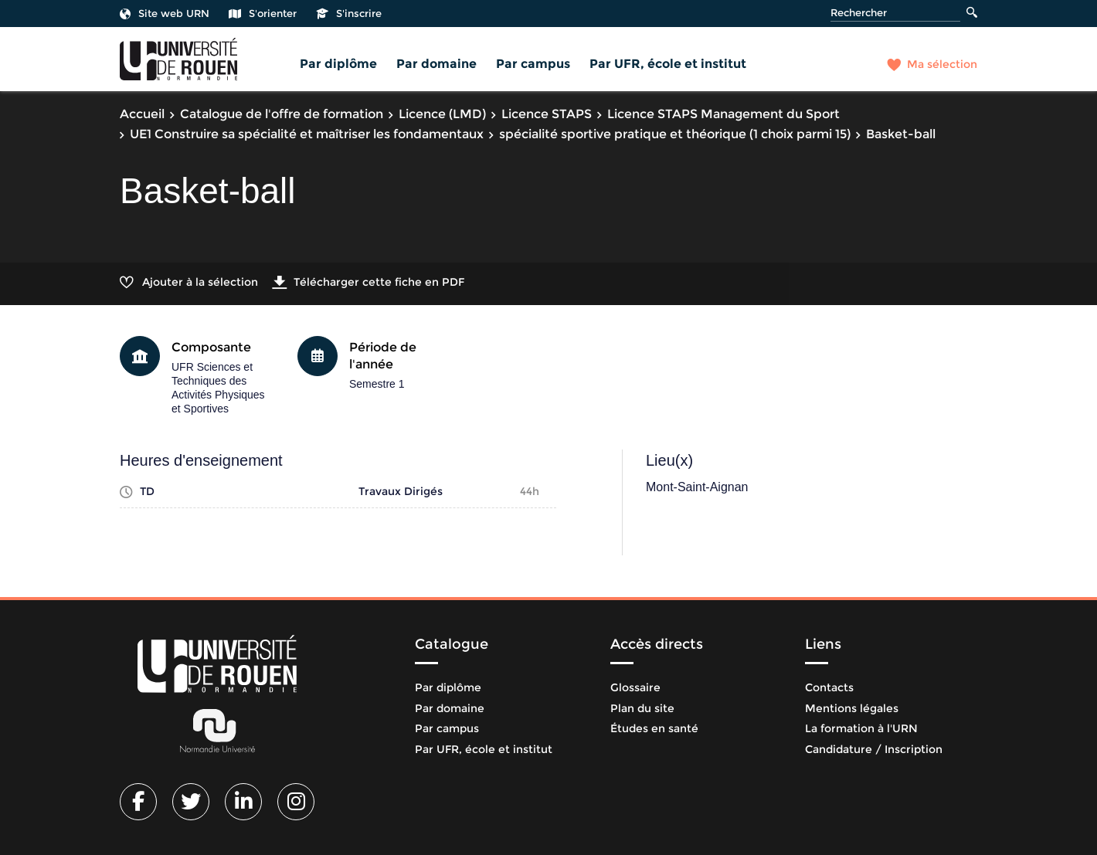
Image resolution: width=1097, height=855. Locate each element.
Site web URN (164, 13)
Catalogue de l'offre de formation (281, 114)
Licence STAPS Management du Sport (723, 114)
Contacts (829, 687)
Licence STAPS (546, 114)
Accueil (142, 114)
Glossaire (635, 687)
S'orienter (263, 13)
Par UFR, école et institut (667, 63)
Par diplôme (338, 63)
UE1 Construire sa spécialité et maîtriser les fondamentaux (307, 134)
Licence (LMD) (442, 114)
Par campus (533, 63)
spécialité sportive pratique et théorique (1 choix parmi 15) (675, 134)
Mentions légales (851, 708)
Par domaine (436, 63)
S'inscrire (349, 13)
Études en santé (654, 728)
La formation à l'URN (861, 728)
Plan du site (642, 708)
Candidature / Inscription (873, 749)
